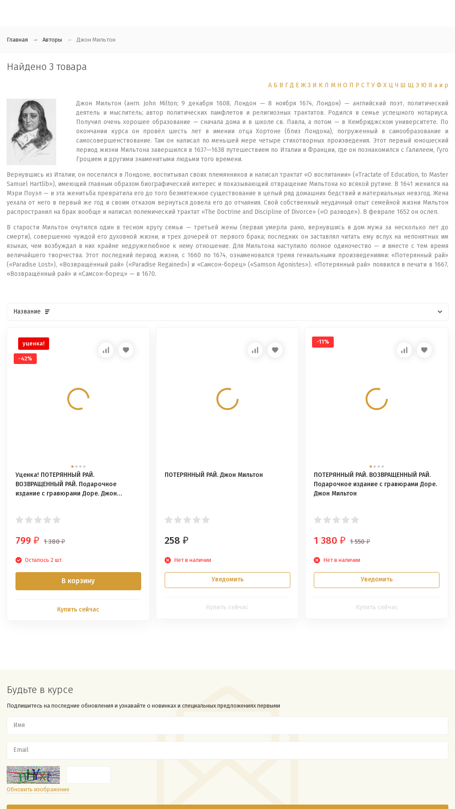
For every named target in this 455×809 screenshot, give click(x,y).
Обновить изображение (38, 789)
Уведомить (227, 579)
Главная (17, 39)
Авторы (52, 39)
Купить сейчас (78, 609)
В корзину (78, 581)
